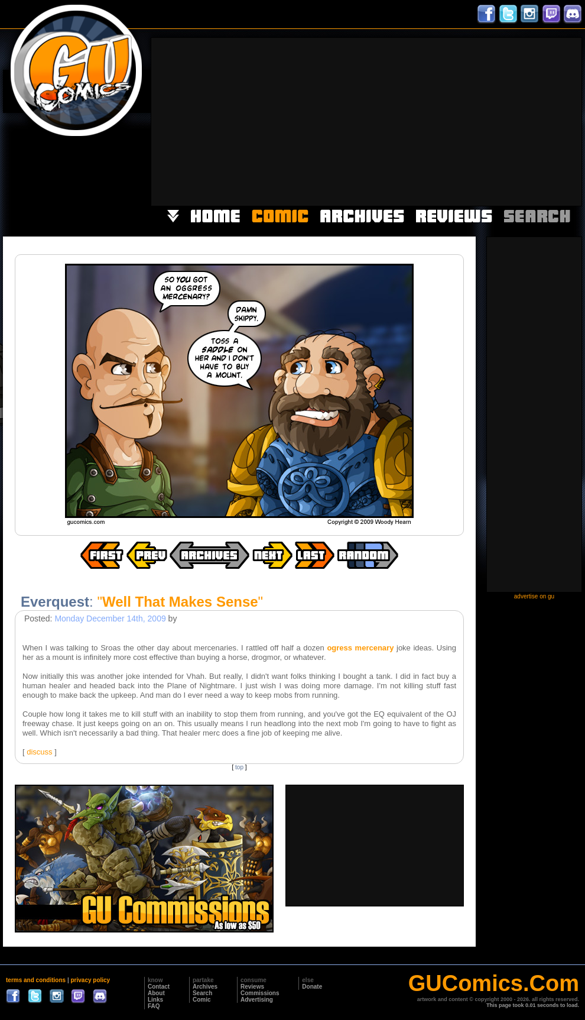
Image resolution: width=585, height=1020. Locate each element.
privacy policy (90, 980)
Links (155, 999)
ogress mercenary (360, 647)
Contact (159, 986)
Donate (312, 986)
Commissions (260, 993)
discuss (39, 751)
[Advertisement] (455, 120)
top (239, 767)
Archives (205, 986)
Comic (202, 999)
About (156, 993)
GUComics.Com (493, 983)
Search (202, 993)
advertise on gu (534, 596)
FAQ (154, 1006)
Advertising (256, 999)
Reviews (252, 986)
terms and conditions (36, 980)
